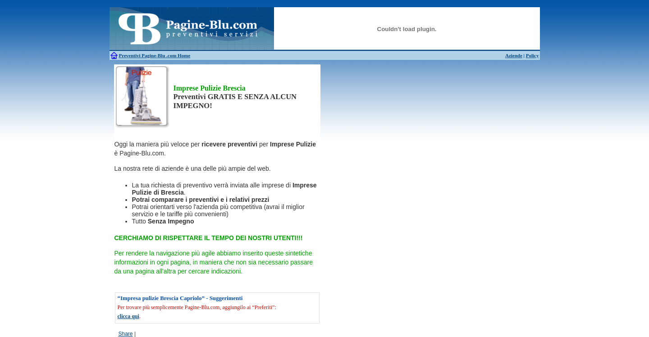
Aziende (513, 55)
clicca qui (128, 316)
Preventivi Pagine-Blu (143, 55)
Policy (532, 55)
